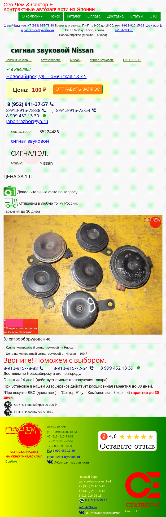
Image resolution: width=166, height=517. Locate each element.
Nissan (75, 60)
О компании (32, 16)
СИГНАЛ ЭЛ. (132, 60)
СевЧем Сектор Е (18, 60)
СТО (153, 16)
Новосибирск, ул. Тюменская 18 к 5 (46, 76)
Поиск (54, 16)
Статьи (137, 16)
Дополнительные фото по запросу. (41, 192)
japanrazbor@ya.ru (27, 121)
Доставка (115, 16)
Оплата (93, 16)
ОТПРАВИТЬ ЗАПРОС (78, 89)
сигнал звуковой (102, 60)
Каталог (74, 16)
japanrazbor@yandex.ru (37, 30)
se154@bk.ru (124, 30)
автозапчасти (51, 60)
